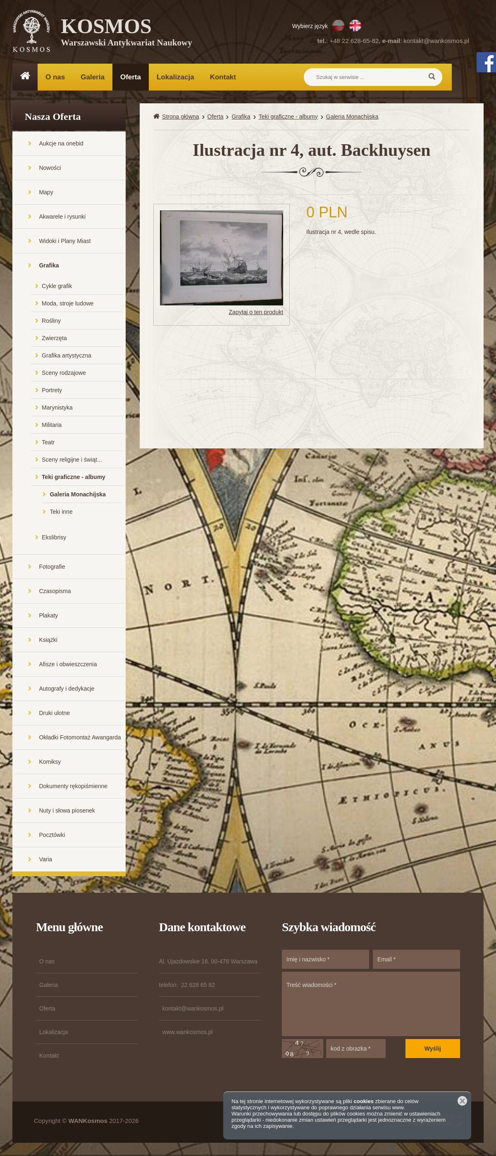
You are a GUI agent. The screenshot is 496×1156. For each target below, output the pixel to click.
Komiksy (50, 762)
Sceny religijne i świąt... (72, 460)
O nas (55, 77)
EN (355, 25)
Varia (45, 860)
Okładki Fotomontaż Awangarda (80, 738)
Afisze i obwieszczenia (68, 665)
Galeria (93, 77)
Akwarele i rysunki (62, 217)
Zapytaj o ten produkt (256, 313)
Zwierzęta (54, 339)
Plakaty (48, 616)
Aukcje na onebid (61, 144)
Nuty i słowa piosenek (67, 811)
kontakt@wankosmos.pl (436, 40)
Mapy (46, 193)
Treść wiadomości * (371, 1004)
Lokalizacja (175, 77)
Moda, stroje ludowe (67, 304)
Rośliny (51, 321)
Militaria (52, 425)
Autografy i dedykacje (66, 689)
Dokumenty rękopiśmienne (73, 787)
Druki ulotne (54, 713)
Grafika (49, 266)
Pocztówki (52, 835)
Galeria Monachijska (77, 495)
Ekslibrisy (54, 538)
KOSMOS (126, 33)
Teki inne (61, 512)
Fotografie (52, 567)
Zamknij (462, 1101)
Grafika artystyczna (66, 356)
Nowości (50, 168)
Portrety (52, 391)
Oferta (130, 77)
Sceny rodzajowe (64, 373)
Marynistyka (57, 408)
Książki (48, 640)
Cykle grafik (57, 287)
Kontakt (223, 77)
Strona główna (180, 117)
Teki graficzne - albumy (73, 477)
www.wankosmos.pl (187, 1033)
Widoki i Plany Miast (65, 241)
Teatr (48, 443)
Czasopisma (55, 592)
